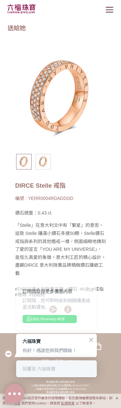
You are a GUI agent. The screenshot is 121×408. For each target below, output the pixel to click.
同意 (17, 403)
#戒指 (98, 289)
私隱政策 (68, 403)
